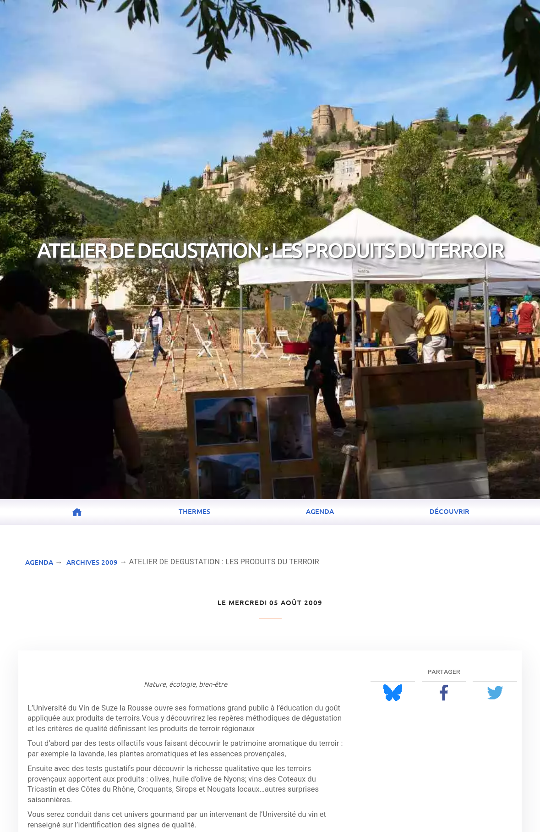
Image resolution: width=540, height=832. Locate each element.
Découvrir (449, 511)
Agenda (320, 511)
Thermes (194, 511)
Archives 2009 (92, 562)
